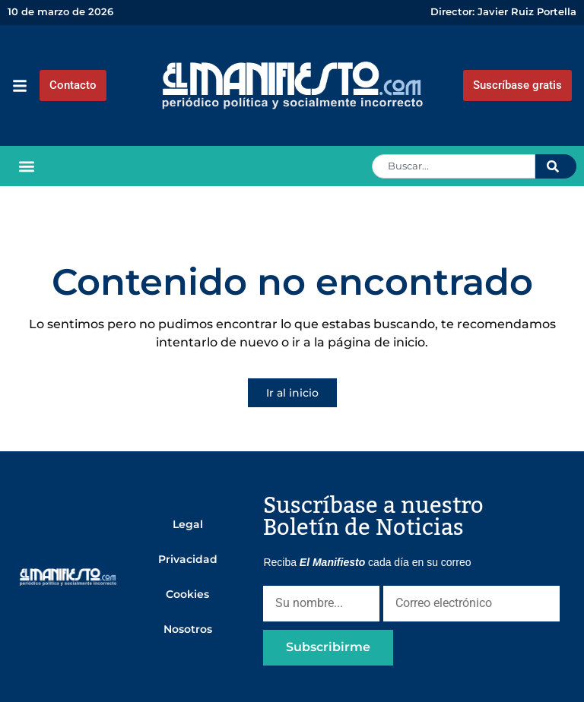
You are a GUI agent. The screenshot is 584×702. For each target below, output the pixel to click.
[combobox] (453, 166)
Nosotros (187, 629)
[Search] (555, 166)
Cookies (187, 594)
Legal (188, 524)
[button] (27, 166)
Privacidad (187, 559)
